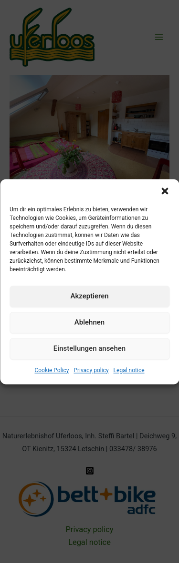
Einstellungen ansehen (89, 348)
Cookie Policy (51, 370)
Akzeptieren (89, 296)
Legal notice (129, 370)
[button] (164, 191)
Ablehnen (89, 322)
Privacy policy (91, 370)
